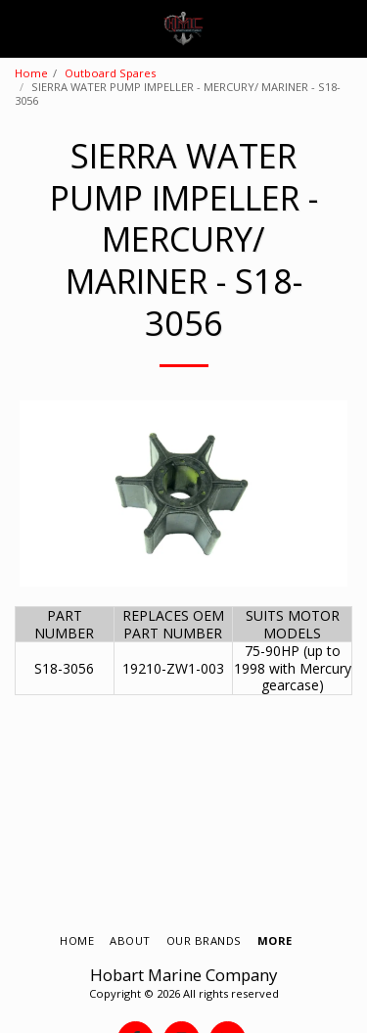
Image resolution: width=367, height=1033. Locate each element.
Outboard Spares (110, 73)
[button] (21, 28)
